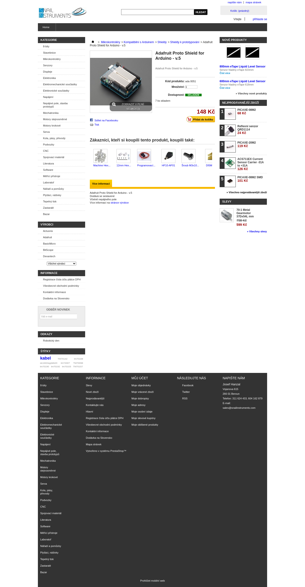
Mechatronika (50, 112)
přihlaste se (260, 19)
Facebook (187, 385)
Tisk (96, 124)
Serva (46, 131)
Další (213, 158)
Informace (49, 273)
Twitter (186, 391)
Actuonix (48, 231)
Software (48, 169)
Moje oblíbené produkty (144, 424)
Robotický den (51, 340)
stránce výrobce (120, 202)
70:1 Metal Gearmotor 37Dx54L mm (245, 213)
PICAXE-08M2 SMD (250, 179)
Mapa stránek (94, 444)
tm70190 (44, 366)
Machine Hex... (101, 165)
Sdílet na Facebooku (106, 120)
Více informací (101, 183)
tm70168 (78, 358)
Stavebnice (49, 52)
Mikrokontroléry (52, 59)
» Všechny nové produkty (251, 93)
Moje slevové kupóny (143, 418)
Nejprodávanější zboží (240, 102)
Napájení (48, 97)
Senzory (47, 65)
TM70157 (78, 366)
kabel (45, 358)
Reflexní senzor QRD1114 (247, 130)
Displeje (47, 71)
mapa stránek (253, 2)
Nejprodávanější (95, 398)
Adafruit (47, 237)
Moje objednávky (141, 385)
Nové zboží (92, 391)
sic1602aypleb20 (48, 363)
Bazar (46, 214)
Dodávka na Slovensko (56, 298)
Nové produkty (234, 40)
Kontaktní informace (54, 292)
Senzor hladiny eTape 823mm (237, 69)
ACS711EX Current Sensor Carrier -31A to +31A (250, 164)
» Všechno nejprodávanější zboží (247, 192)
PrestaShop (117, 451)
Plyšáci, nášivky (52, 195)
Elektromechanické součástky (60, 84)
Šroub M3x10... (190, 165)
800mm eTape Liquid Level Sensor (242, 66)
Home (45, 28)
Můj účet (139, 378)
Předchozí (91, 158)
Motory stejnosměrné (55, 119)
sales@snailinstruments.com (239, 407)
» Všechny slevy (257, 231)
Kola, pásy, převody (54, 138)
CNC (46, 150)
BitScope (48, 250)
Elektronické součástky (56, 90)
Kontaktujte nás (95, 405)
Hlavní (89, 411)
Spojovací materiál (53, 157)
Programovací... (146, 165)
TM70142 (63, 358)
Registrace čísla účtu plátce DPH (62, 279)
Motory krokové (52, 125)
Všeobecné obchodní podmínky (61, 285)
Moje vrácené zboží (142, 391)
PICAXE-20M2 (246, 144)
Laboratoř (48, 182)
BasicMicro (49, 243)
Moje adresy (138, 405)
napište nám (235, 2)
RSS (185, 398)
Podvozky (48, 144)
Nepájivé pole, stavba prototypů (55, 105)
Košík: (239, 10)
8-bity (46, 46)
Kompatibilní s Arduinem (139, 42)
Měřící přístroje (51, 176)
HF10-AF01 (168, 165)
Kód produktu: (175, 81)
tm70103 (66, 366)
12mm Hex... (123, 165)
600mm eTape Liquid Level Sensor (242, 81)
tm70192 (55, 366)
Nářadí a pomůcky (53, 188)
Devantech (49, 256)
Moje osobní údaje (141, 411)
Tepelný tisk (49, 201)
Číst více (225, 73)
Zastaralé (48, 207)
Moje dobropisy (140, 398)
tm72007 (65, 363)
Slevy (226, 201)
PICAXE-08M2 (246, 111)
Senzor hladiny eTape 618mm (237, 84)
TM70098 (78, 363)
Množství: (178, 87)
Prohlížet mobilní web (152, 580)
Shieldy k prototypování (185, 42)
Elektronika (49, 78)
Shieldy (162, 42)
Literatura (48, 163)
